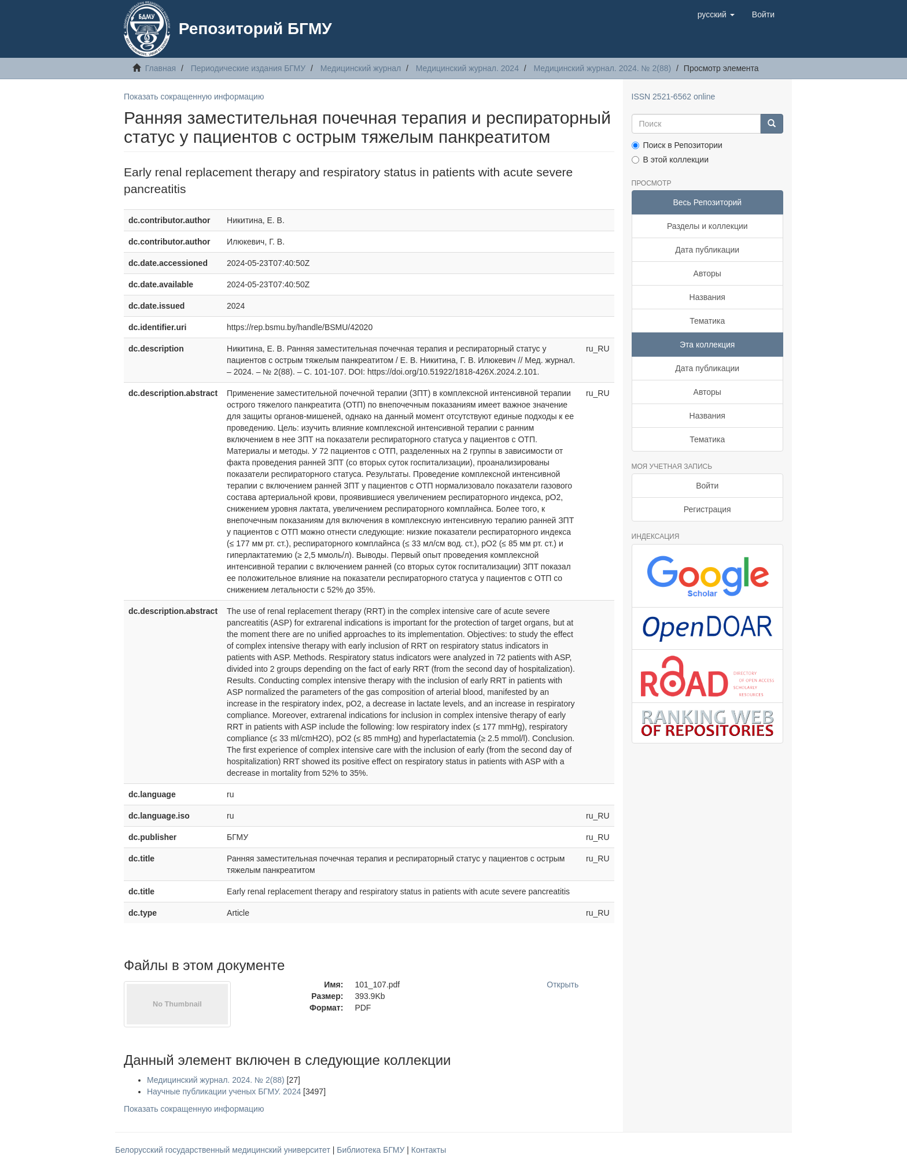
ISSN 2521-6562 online (674, 96)
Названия (707, 297)
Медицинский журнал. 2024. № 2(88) (603, 68)
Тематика (707, 320)
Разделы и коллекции (707, 226)
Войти (707, 485)
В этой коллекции (670, 159)
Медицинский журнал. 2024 (467, 68)
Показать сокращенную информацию (194, 96)
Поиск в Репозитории (677, 145)
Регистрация (707, 509)
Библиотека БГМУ (372, 1150)
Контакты (428, 1150)
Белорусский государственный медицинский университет (224, 1150)
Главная (160, 68)
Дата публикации (707, 249)
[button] (716, 14)
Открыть (562, 984)
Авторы (707, 273)
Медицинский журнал (360, 68)
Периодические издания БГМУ (248, 68)
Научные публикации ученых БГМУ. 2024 (224, 1091)
